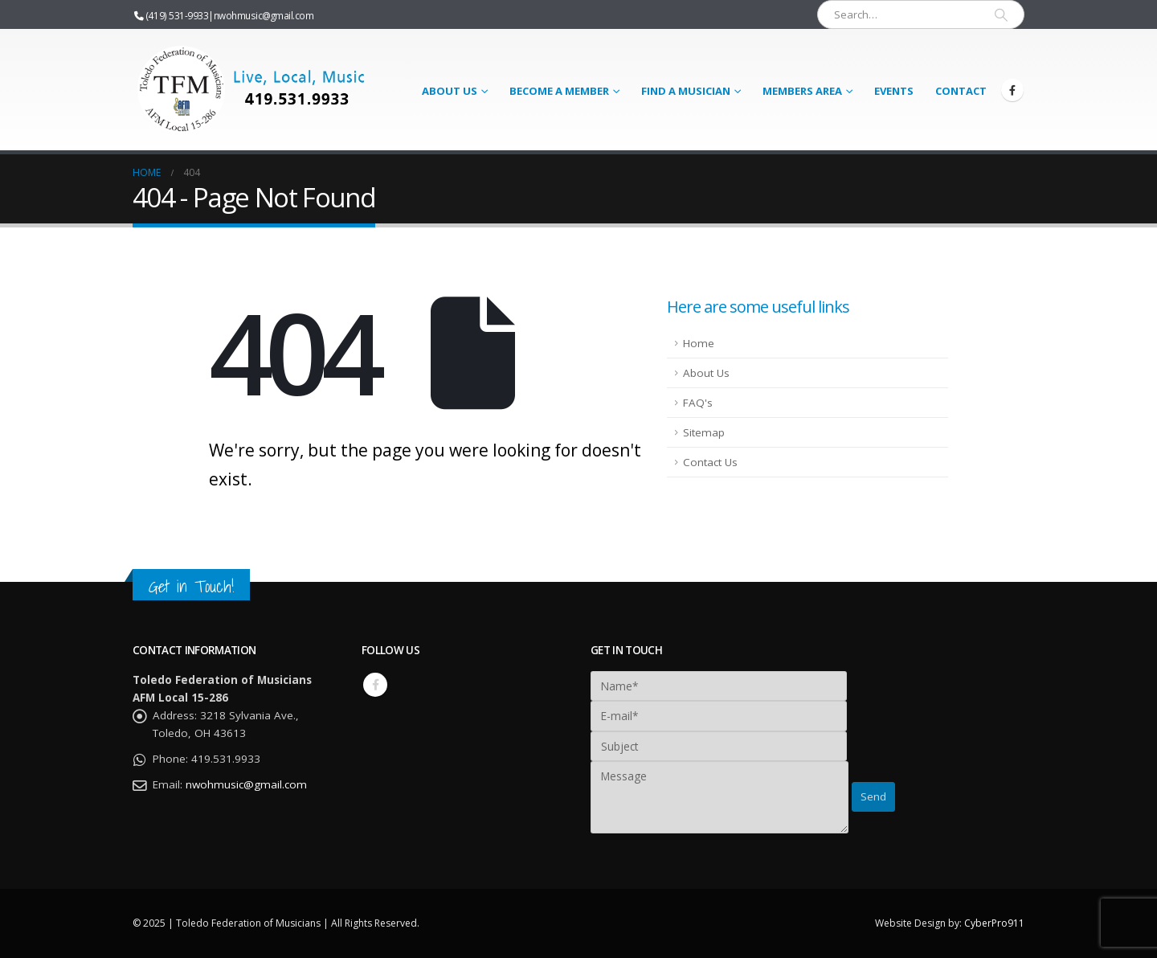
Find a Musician (685, 91)
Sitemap (704, 432)
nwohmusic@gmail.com (264, 15)
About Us (449, 91)
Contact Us (710, 462)
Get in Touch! (191, 586)
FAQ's (698, 402)
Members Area (802, 91)
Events (894, 91)
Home (698, 343)
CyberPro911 (994, 923)
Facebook (375, 685)
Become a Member (559, 91)
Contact (961, 91)
